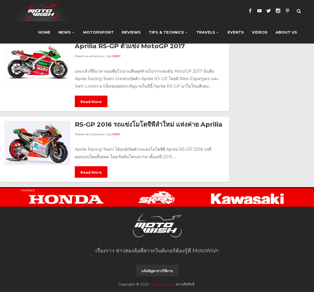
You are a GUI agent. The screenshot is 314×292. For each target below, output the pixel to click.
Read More (91, 102)
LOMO (116, 56)
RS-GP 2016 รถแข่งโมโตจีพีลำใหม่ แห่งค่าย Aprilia (148, 124)
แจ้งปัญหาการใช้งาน (157, 271)
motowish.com (162, 284)
